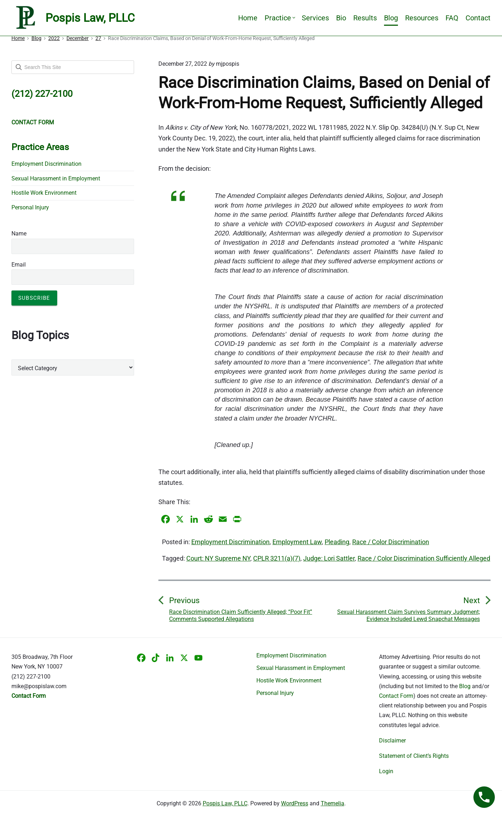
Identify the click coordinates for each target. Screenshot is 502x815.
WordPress (294, 803)
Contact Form (396, 695)
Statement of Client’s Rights (414, 755)
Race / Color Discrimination (390, 542)
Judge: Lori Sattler (329, 558)
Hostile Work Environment (44, 192)
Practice (280, 18)
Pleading (337, 542)
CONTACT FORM (32, 122)
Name (18, 233)
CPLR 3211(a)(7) (276, 558)
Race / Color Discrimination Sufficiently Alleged (424, 558)
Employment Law (297, 542)
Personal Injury (30, 207)
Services (315, 18)
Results (365, 18)
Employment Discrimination (230, 542)
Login (386, 771)
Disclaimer (392, 740)
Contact (478, 18)
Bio (341, 18)
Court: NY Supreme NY (218, 558)
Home (247, 18)
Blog (391, 18)
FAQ (452, 18)
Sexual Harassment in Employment (55, 178)
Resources (421, 18)
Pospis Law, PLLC (225, 803)
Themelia (332, 803)
